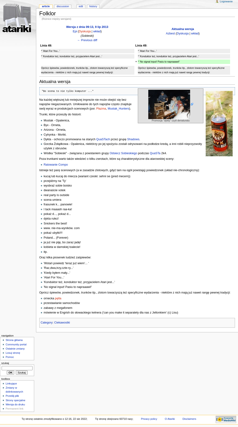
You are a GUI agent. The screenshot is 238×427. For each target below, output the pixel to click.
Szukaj (5, 363)
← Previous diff (87, 40)
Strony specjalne (15, 400)
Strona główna (14, 340)
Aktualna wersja (183, 29)
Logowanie (226, 1)
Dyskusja (85, 31)
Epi (75, 31)
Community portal (16, 344)
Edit (81, 6)
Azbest (170, 33)
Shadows (133, 139)
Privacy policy (149, 418)
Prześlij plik (12, 395)
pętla (58, 298)
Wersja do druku (15, 404)
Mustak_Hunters (118, 108)
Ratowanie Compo (56, 164)
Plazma (101, 108)
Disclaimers (189, 418)
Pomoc (10, 357)
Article (46, 6)
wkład (97, 31)
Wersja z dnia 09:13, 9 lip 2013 (87, 27)
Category (47, 322)
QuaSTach (103, 139)
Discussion (62, 6)
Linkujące (11, 383)
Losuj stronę (13, 352)
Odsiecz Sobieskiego (123, 153)
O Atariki (170, 418)
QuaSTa (155, 153)
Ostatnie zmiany (15, 348)
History (93, 6)
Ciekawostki (62, 322)
